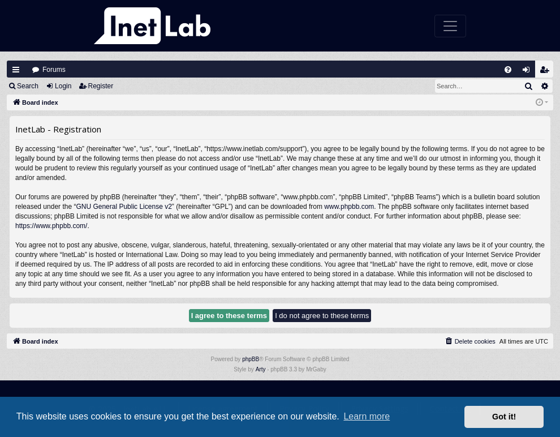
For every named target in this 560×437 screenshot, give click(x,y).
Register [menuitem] (547, 72)
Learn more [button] (366, 416)
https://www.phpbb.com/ (51, 226)
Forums (54, 70)
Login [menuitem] (529, 72)
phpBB (250, 359)
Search (27, 86)
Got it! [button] (504, 416)
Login (63, 86)
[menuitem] (508, 70)
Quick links (16, 70)
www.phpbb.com (349, 207)
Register (101, 86)
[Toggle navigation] (450, 26)
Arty (261, 369)
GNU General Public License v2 (123, 207)
